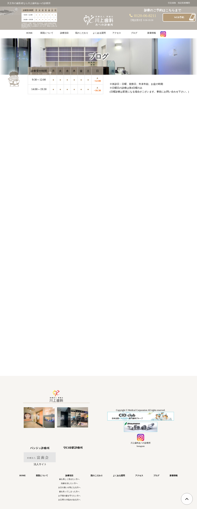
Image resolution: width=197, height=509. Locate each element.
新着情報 (151, 33)
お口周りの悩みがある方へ (69, 500)
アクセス (116, 33)
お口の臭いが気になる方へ (69, 487)
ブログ (134, 33)
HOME (29, 33)
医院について (46, 33)
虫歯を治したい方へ (69, 483)
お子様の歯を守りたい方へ (69, 496)
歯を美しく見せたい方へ (69, 479)
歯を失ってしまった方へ (69, 491)
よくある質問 (99, 33)
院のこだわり (81, 33)
